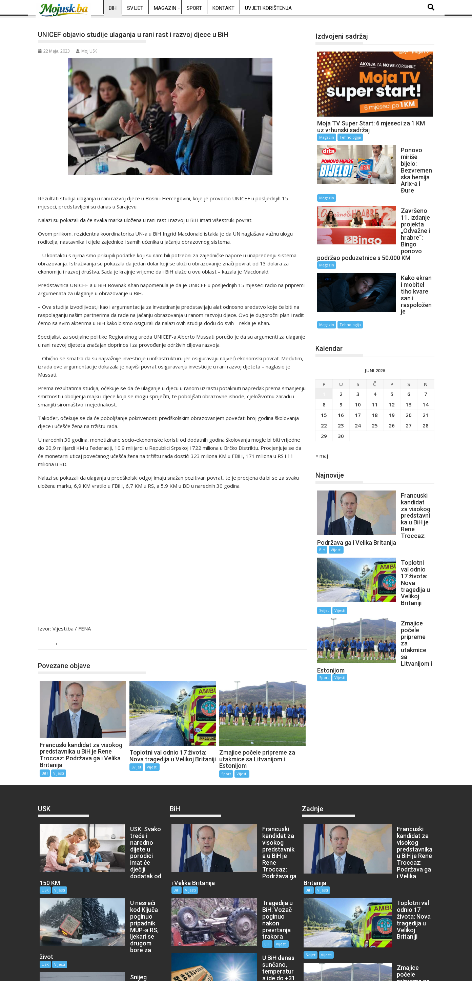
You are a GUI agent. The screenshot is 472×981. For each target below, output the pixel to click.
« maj (321, 391)
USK (104, 856)
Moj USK (86, 51)
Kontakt (223, 8)
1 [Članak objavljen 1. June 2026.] (324, 329)
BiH (113, 8)
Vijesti (67, 642)
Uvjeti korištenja (268, 8)
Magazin (165, 8)
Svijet (135, 8)
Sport (194, 8)
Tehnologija (350, 137)
